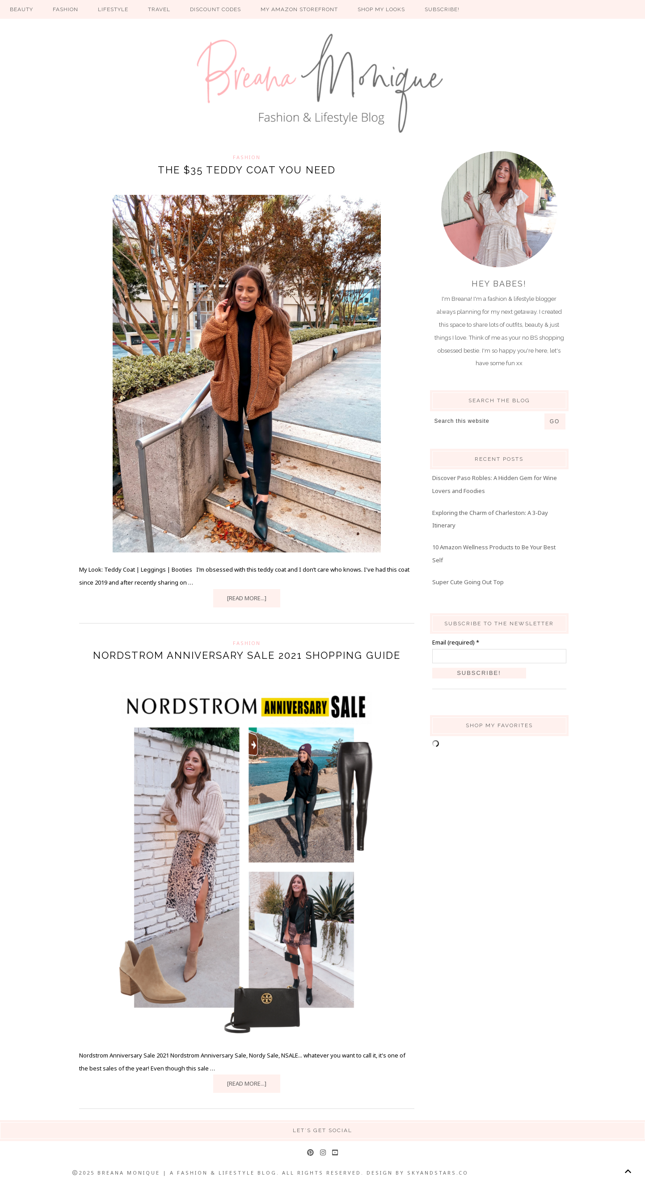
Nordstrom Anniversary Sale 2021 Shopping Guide (246, 655)
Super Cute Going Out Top (468, 582)
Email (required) (455, 642)
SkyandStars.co (437, 1172)
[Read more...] (246, 598)
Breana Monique (322, 83)
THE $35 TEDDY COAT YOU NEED (247, 170)
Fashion (247, 157)
